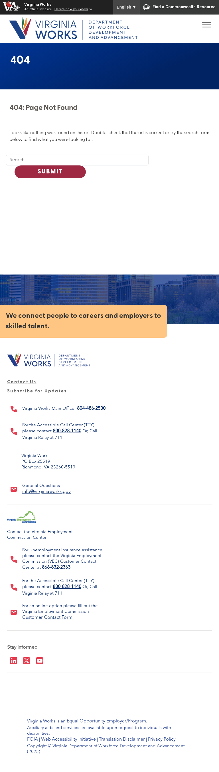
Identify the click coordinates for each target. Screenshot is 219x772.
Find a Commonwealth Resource (179, 7)
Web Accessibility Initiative (68, 739)
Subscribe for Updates (37, 391)
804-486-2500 (91, 408)
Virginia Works (38, 4)
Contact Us (21, 382)
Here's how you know (71, 9)
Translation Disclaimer (122, 739)
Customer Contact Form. (48, 617)
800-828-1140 (67, 431)
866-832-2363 (56, 567)
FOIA (32, 739)
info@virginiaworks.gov (46, 492)
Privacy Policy (162, 739)
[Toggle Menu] (206, 23)
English (126, 7)
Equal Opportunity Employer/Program (106, 721)
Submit (50, 172)
